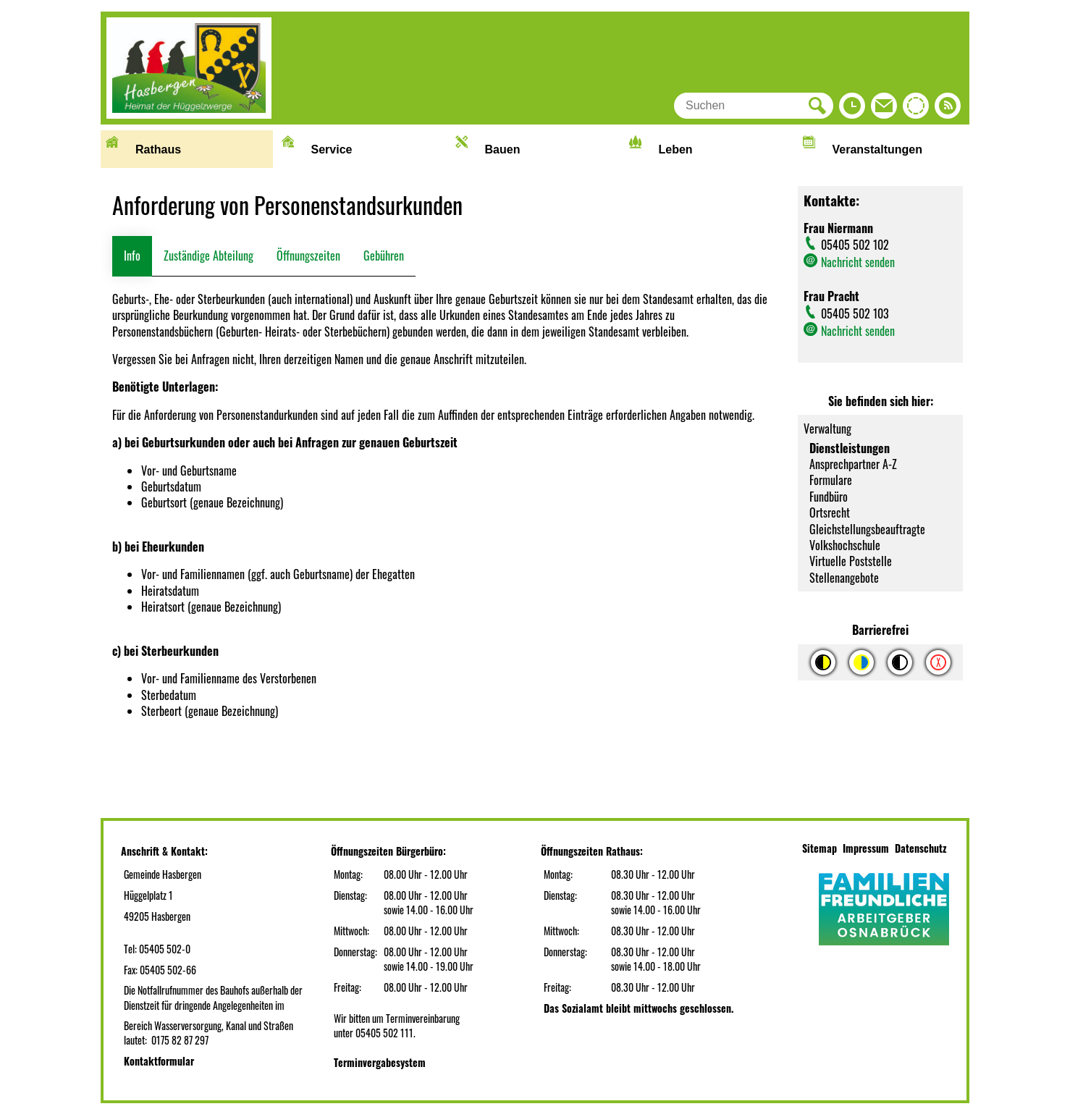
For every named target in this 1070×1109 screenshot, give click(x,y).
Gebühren (383, 255)
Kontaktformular (159, 1060)
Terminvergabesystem (380, 1062)
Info (132, 255)
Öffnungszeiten (308, 255)
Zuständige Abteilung (208, 255)
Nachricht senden (858, 262)
